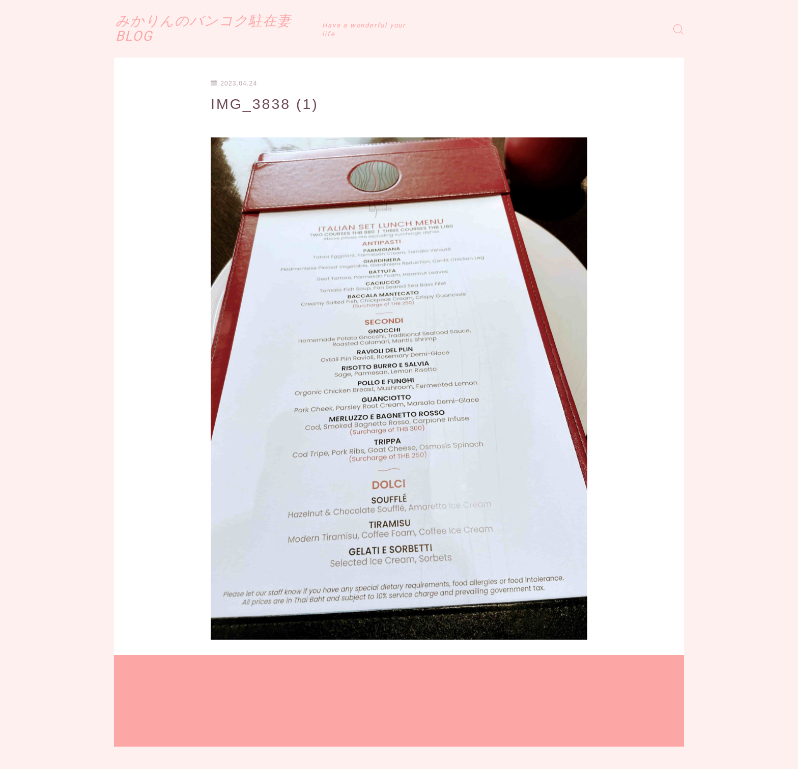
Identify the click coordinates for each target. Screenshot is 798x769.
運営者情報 (131, 753)
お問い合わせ (272, 753)
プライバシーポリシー (200, 753)
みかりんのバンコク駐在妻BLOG (236, 29)
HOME (125, 723)
